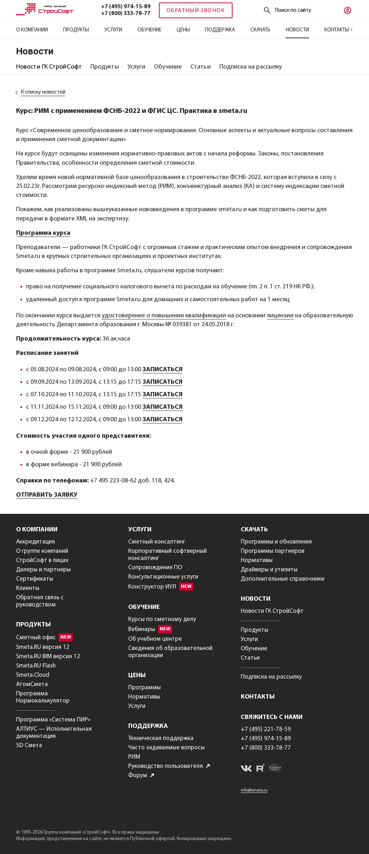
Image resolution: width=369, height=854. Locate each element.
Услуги (113, 30)
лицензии (280, 315)
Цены (183, 30)
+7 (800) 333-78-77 (125, 13)
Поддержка (220, 30)
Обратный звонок (195, 11)
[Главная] (44, 14)
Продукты (76, 30)
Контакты (338, 30)
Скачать (260, 30)
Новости (297, 30)
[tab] (49, 67)
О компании (32, 30)
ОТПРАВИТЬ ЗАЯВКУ (47, 495)
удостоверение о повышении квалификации (164, 315)
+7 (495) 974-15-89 (125, 7)
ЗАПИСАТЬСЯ (163, 369)
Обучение (149, 30)
